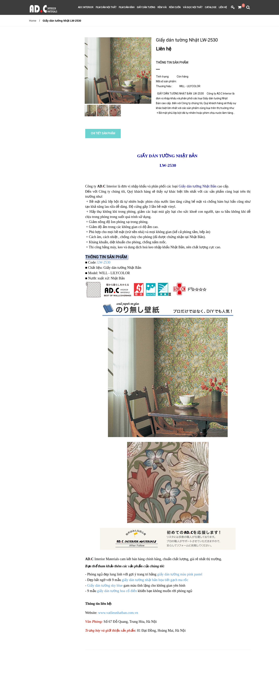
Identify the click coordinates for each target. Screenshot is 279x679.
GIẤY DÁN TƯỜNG (146, 7)
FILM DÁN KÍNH (126, 7)
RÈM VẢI (162, 7)
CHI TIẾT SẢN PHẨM (103, 133)
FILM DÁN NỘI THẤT (106, 7)
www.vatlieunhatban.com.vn (118, 612)
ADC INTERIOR (85, 7)
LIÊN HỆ (223, 7)
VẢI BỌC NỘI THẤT (192, 7)
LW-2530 (103, 262)
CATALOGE (210, 7)
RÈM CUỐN (175, 7)
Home (32, 20)
